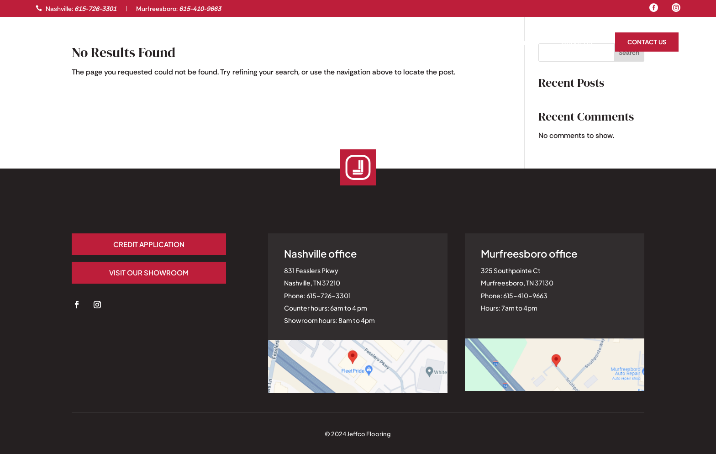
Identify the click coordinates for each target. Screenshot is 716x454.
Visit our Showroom (129, 272)
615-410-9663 (200, 9)
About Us (576, 43)
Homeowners (516, 43)
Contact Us (646, 42)
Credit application (129, 244)
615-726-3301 (95, 9)
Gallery (49, 43)
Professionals (106, 43)
